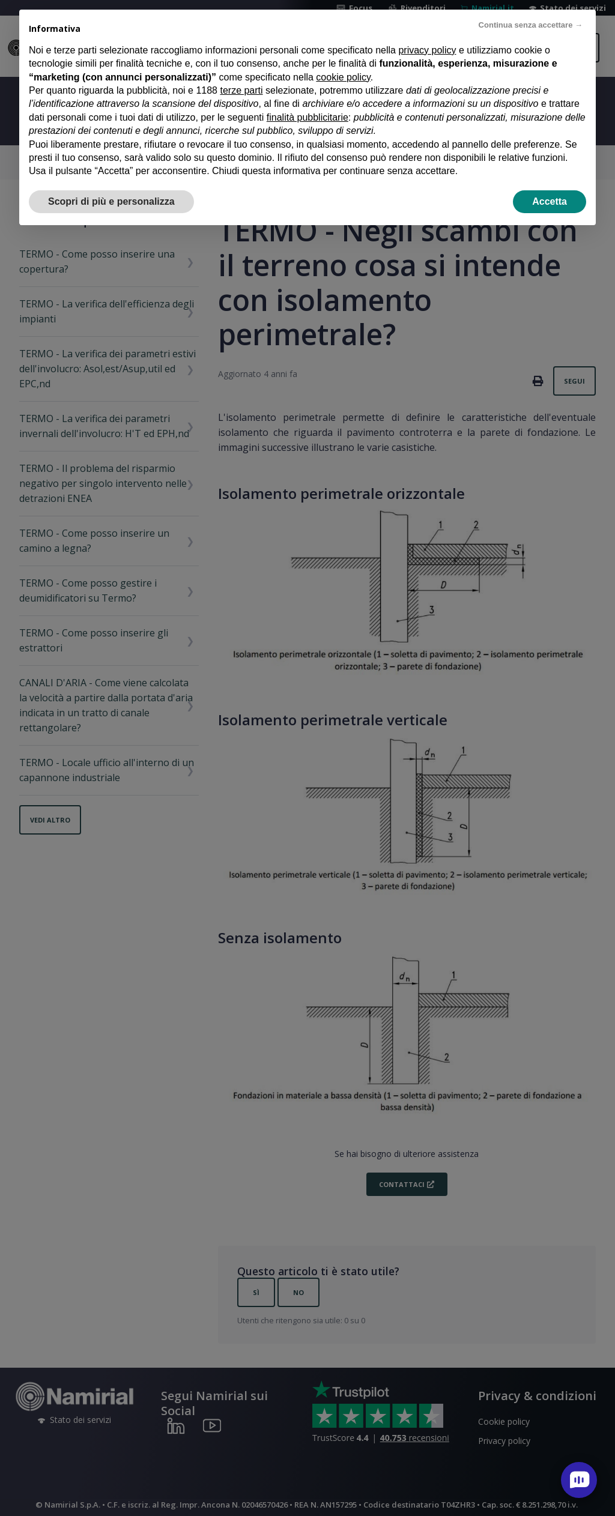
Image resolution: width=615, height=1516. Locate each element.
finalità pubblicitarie (307, 117)
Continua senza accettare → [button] (531, 24)
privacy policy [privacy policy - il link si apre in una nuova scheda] (427, 50)
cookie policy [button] (343, 77)
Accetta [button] (549, 201)
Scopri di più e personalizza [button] (111, 201)
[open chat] (579, 1480)
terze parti (241, 90)
